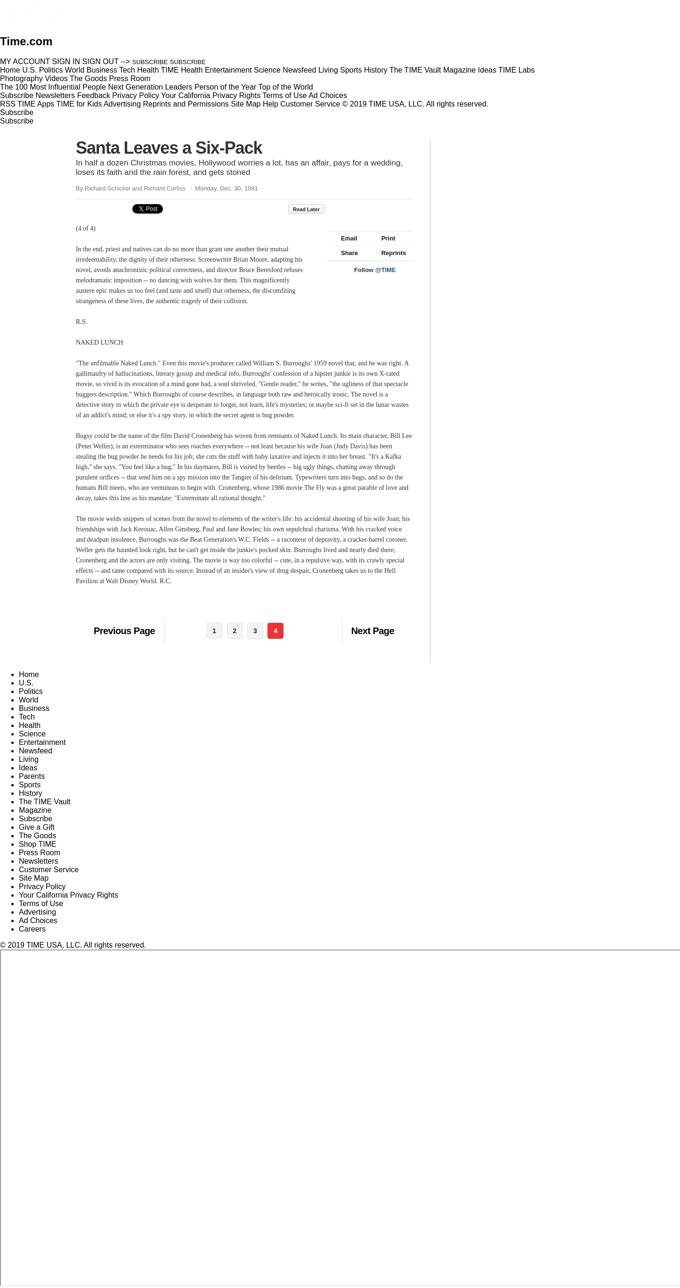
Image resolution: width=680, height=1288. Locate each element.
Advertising (122, 104)
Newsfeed (35, 751)
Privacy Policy (135, 95)
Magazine (35, 810)
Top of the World (286, 87)
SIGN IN (66, 62)
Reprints (389, 252)
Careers (32, 929)
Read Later (306, 209)
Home (29, 674)
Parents (32, 776)
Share (345, 252)
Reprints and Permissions (186, 104)
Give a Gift (37, 827)
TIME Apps (35, 104)
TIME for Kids (79, 104)
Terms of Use (284, 95)
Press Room (39, 853)
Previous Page (124, 631)
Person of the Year (225, 87)
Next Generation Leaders (150, 87)
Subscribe (16, 95)
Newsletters (55, 95)
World (29, 700)
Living (29, 759)
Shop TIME (38, 844)
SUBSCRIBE (150, 62)
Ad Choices (331, 95)
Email (344, 238)
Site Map (245, 104)
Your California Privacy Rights (210, 95)
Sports (29, 785)
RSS (8, 104)
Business (34, 708)
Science (32, 734)
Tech (27, 717)
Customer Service (310, 104)
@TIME (385, 269)
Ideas (28, 768)
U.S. (26, 683)
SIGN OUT (100, 62)
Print (384, 238)
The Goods (37, 836)
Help (270, 104)
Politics (31, 691)
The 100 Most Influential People (53, 87)
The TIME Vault (45, 802)
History (30, 793)
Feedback (93, 95)
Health (29, 725)
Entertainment (42, 742)
